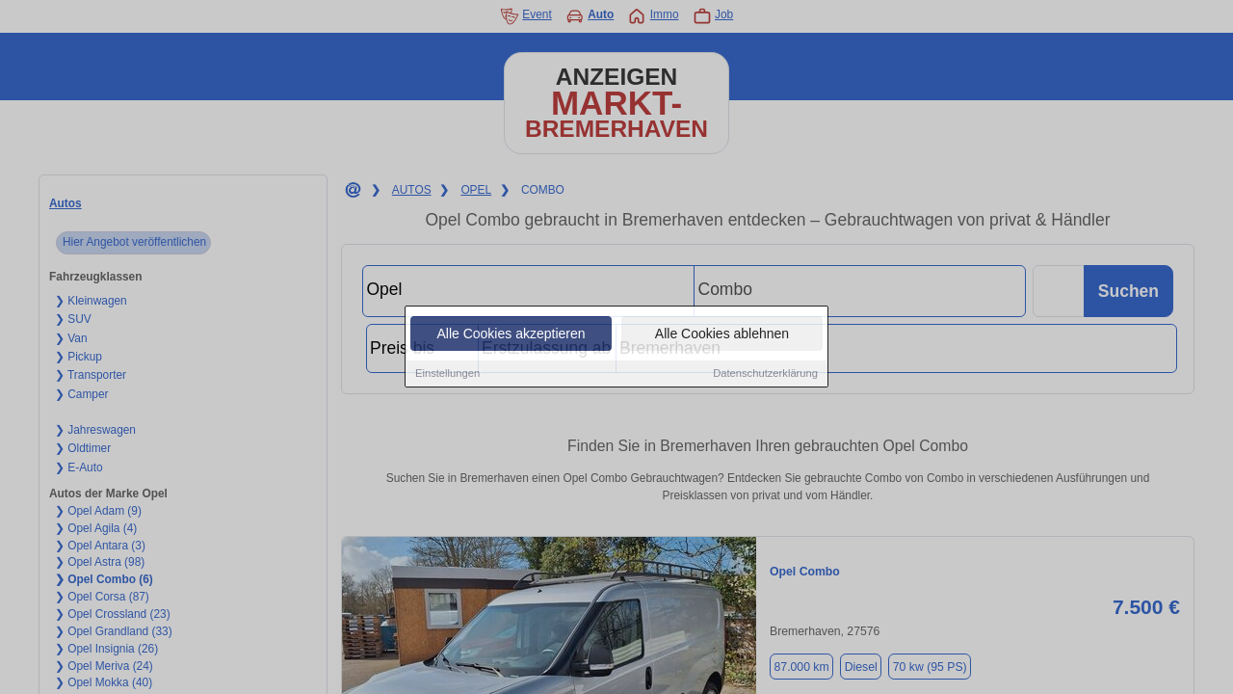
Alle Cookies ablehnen (722, 334)
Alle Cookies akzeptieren (510, 334)
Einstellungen (447, 374)
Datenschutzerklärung (765, 374)
